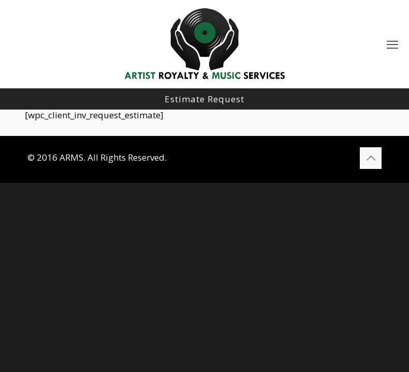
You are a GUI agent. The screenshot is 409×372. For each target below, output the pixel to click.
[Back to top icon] (371, 158)
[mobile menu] (392, 44)
